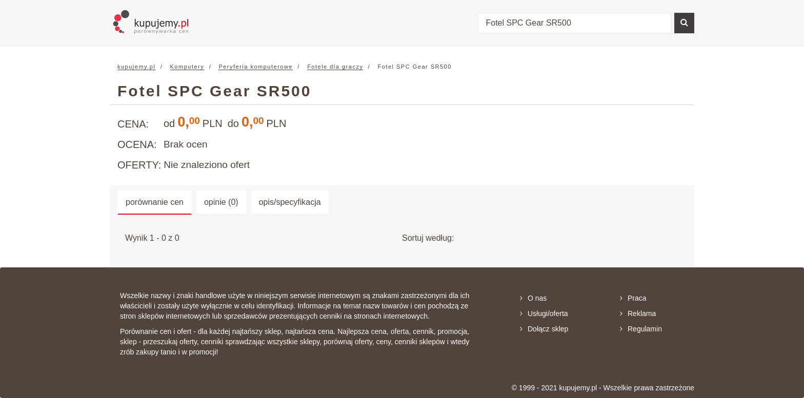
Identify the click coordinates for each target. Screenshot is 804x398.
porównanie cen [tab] (155, 202)
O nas (533, 298)
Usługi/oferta (544, 313)
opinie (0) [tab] (221, 202)
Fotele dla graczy (335, 67)
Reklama (638, 313)
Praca (633, 298)
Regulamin (641, 329)
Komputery (187, 67)
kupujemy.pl (136, 67)
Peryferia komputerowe (255, 67)
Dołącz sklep (544, 329)
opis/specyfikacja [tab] (290, 202)
